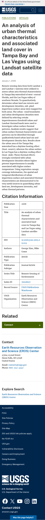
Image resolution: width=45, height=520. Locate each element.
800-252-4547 (16, 368)
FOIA (4, 413)
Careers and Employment (13, 454)
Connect (8, 325)
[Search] (33, 10)
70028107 (25, 282)
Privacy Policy (8, 423)
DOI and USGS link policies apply (17, 434)
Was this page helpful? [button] (23, 517)
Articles (23, 18)
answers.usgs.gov (10, 512)
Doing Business (8, 459)
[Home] (9, 12)
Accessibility (7, 408)
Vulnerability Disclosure (12, 449)
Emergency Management (13, 464)
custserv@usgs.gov (17, 365)
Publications (9, 18)
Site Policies (7, 418)
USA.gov (6, 444)
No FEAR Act (8, 439)
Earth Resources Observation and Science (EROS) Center (22, 349)
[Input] (28, 10)
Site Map (6, 428)
